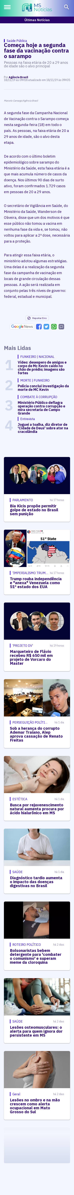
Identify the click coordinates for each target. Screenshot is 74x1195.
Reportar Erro (37, 318)
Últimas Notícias (37, 20)
